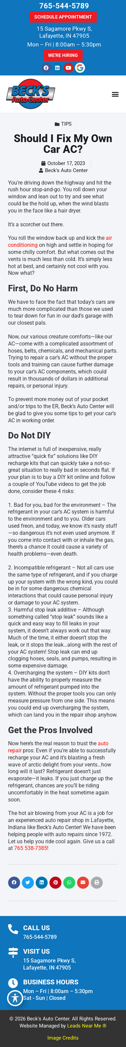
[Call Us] (13, 929)
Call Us (36, 928)
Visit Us (36, 951)
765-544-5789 (64, 6)
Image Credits (63, 1038)
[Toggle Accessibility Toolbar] (15, 998)
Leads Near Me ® (87, 1025)
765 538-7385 (30, 848)
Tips (66, 124)
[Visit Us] (13, 953)
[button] (115, 94)
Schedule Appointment (63, 17)
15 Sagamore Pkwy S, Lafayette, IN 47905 (64, 32)
